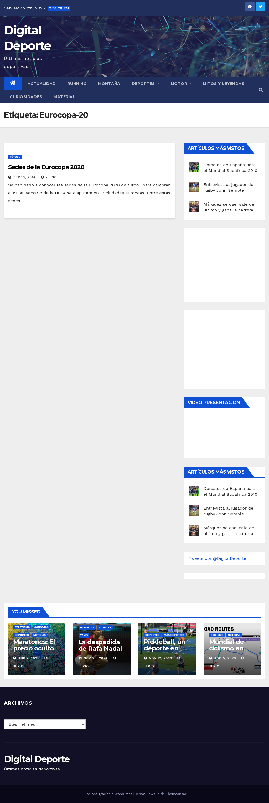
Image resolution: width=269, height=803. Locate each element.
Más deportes (174, 634)
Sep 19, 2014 (24, 177)
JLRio (49, 177)
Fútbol (15, 156)
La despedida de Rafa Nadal (100, 645)
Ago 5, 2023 (225, 658)
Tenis (84, 635)
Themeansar (176, 794)
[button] (261, 90)
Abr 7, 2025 (28, 658)
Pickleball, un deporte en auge (164, 648)
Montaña (109, 83)
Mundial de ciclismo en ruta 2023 (226, 648)
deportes (22, 634)
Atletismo (22, 627)
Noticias (39, 634)
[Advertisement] (228, 264)
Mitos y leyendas (223, 83)
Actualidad (42, 83)
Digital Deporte (37, 759)
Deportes (145, 83)
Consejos (41, 627)
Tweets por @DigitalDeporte (217, 558)
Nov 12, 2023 (160, 658)
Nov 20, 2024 (95, 658)
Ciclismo (217, 634)
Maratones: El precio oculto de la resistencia (34, 651)
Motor (181, 83)
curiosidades (26, 96)
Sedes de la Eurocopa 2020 (46, 167)
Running (77, 83)
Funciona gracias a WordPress (107, 794)
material (64, 96)
